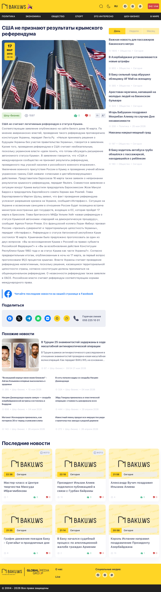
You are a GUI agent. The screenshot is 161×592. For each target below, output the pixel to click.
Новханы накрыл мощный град (130, 132)
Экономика (33, 16)
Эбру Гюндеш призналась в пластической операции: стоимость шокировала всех (77, 399)
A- (97, 115)
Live (153, 6)
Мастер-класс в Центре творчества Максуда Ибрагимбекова (21, 486)
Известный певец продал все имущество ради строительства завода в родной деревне (80, 419)
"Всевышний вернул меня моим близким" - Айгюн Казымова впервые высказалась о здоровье (24, 381)
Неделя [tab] (134, 31)
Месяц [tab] (151, 31)
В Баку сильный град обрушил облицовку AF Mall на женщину (130, 76)
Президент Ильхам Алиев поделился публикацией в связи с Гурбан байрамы (76, 486)
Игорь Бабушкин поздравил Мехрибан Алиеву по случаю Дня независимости (132, 116)
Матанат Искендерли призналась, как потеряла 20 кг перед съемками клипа (22, 419)
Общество (57, 16)
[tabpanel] (134, 101)
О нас (58, 569)
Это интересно (103, 16)
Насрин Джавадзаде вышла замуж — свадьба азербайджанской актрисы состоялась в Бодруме (26, 400)
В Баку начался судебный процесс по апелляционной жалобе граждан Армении (77, 542)
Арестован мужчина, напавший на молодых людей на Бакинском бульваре (132, 96)
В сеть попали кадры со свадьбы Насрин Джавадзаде (76, 379)
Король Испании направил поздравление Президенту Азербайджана (130, 542)
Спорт (79, 16)
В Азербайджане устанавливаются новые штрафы (133, 59)
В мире (154, 16)
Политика (8, 16)
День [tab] (117, 31)
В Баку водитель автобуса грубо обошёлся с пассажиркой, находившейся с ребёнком (131, 154)
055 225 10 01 (91, 320)
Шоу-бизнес (132, 16)
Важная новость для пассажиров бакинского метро (131, 41)
